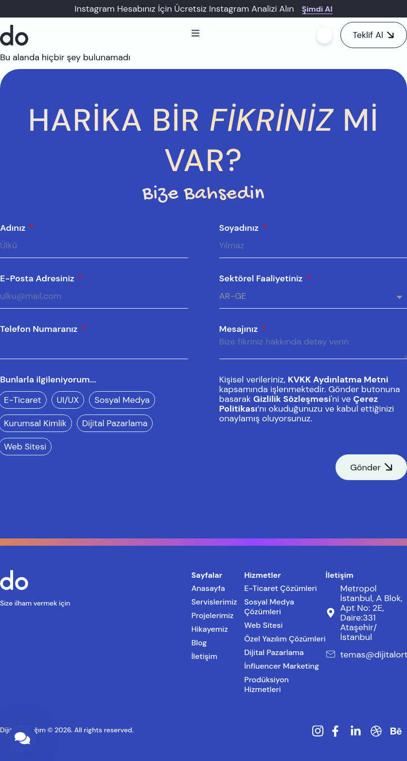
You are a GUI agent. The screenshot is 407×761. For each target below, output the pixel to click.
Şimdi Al (317, 9)
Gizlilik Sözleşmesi (292, 399)
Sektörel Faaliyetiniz (262, 278)
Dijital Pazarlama (115, 423)
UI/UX (68, 400)
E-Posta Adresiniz (38, 278)
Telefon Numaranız (40, 329)
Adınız (14, 228)
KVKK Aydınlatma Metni (338, 379)
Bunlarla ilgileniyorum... (48, 379)
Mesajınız (239, 329)
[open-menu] (195, 35)
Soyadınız (240, 228)
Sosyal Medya (122, 400)
